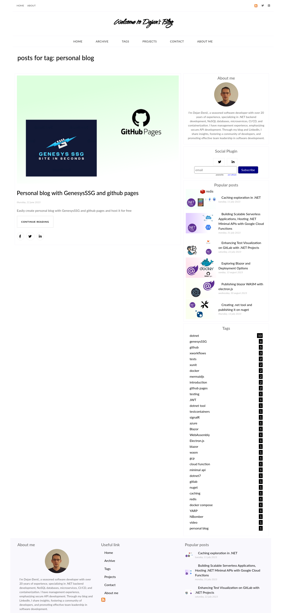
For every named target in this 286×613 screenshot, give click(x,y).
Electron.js (197, 440)
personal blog (199, 528)
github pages (199, 388)
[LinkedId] (269, 6)
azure (193, 423)
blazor (194, 446)
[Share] (20, 236)
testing (194, 394)
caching (195, 493)
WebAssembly (200, 435)
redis (193, 499)
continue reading (35, 221)
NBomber (196, 516)
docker (194, 370)
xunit (193, 365)
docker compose (201, 505)
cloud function (200, 464)
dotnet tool (197, 405)
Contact (177, 41)
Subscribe (248, 170)
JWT (193, 400)
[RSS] (255, 6)
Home (77, 41)
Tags (125, 41)
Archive (102, 41)
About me (205, 41)
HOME (20, 5)
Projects (149, 41)
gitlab (193, 481)
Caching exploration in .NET (241, 197)
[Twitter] (262, 6)
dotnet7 (195, 476)
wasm (194, 452)
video (193, 522)
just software (232, 175)
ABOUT (31, 5)
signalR (195, 417)
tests (193, 359)
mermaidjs (197, 376)
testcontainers (200, 411)
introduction (198, 382)
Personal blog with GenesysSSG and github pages (78, 192)
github (194, 347)
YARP (193, 511)
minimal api (198, 470)
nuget (194, 487)
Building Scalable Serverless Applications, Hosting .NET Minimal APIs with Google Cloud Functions (227, 570)
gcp (192, 458)
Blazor (194, 429)
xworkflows (198, 353)
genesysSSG (198, 341)
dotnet (194, 335)
